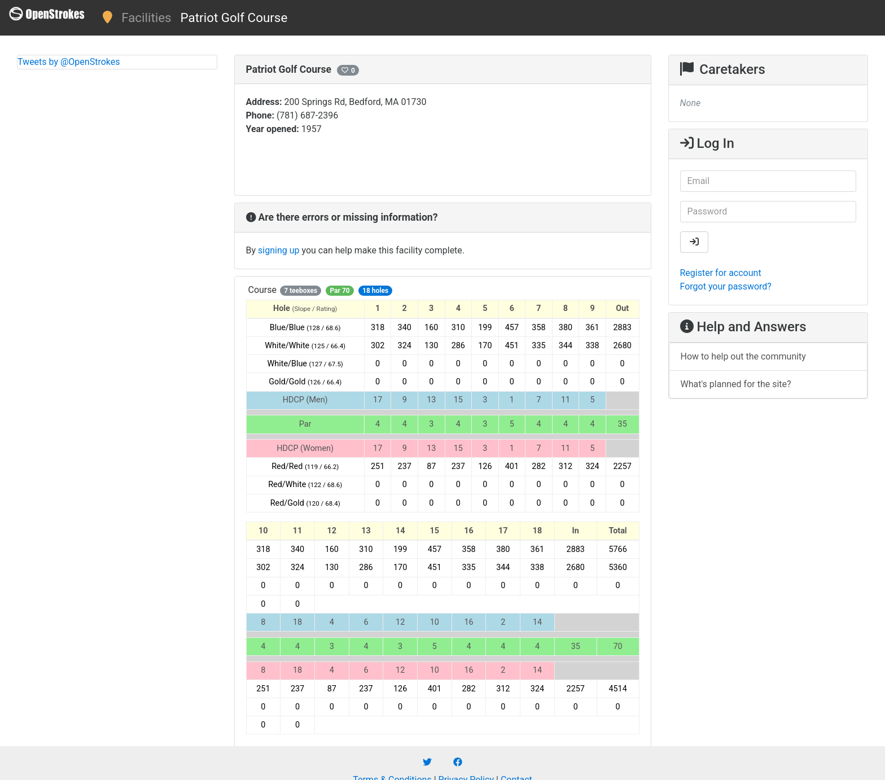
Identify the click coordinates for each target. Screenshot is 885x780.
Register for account (720, 273)
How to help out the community (743, 356)
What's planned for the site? (736, 384)
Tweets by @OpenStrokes (68, 61)
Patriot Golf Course (234, 17)
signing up (278, 250)
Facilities (146, 17)
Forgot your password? (726, 286)
